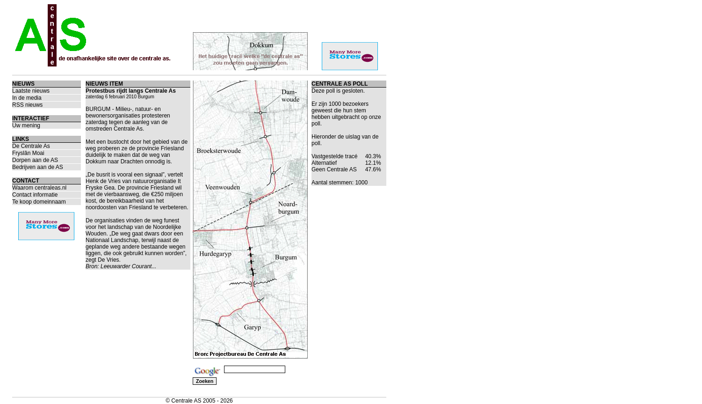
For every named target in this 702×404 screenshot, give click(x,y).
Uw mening (26, 125)
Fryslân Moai (28, 153)
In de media (27, 98)
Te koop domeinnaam (39, 201)
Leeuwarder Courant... (128, 266)
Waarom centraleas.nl (39, 187)
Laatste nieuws (31, 91)
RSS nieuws (27, 105)
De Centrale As (31, 146)
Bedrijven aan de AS (37, 167)
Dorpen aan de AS (35, 160)
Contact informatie (35, 194)
